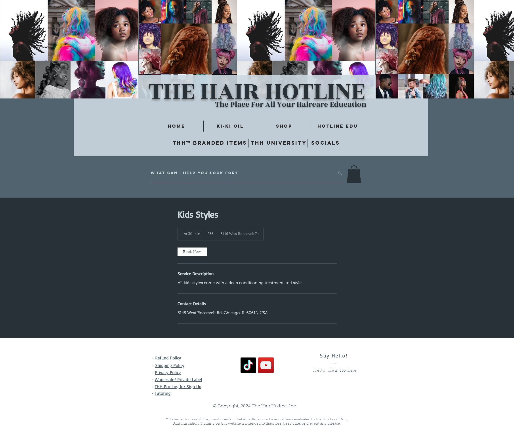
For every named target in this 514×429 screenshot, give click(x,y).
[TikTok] (248, 365)
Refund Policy (168, 358)
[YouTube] (266, 365)
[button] (354, 174)
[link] (192, 252)
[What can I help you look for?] (240, 173)
